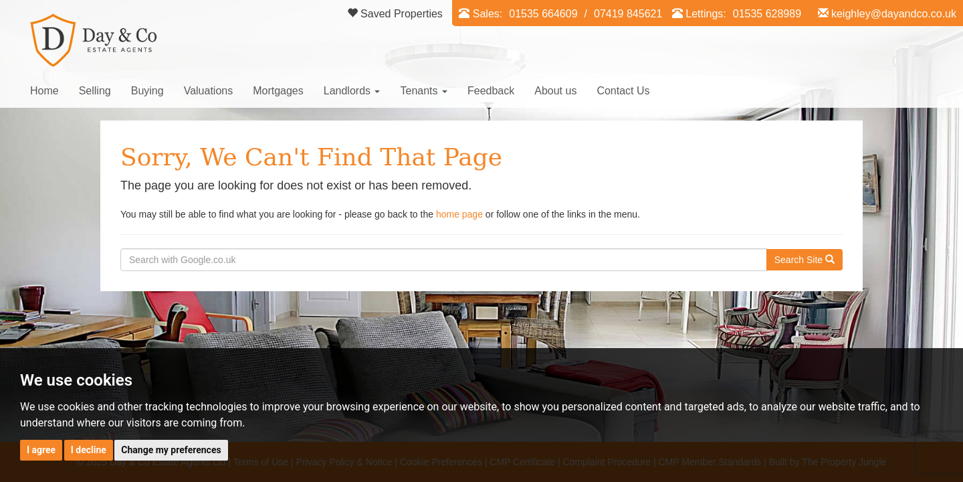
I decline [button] (88, 450)
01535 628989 (767, 13)
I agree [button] (41, 450)
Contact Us (623, 90)
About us (555, 90)
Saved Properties (395, 13)
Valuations (208, 90)
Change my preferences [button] (171, 450)
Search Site (804, 259)
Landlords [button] (352, 90)
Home (44, 90)
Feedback (490, 90)
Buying (147, 90)
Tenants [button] (423, 90)
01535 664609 (543, 13)
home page (459, 214)
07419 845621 (628, 13)
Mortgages (278, 90)
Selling (95, 90)
